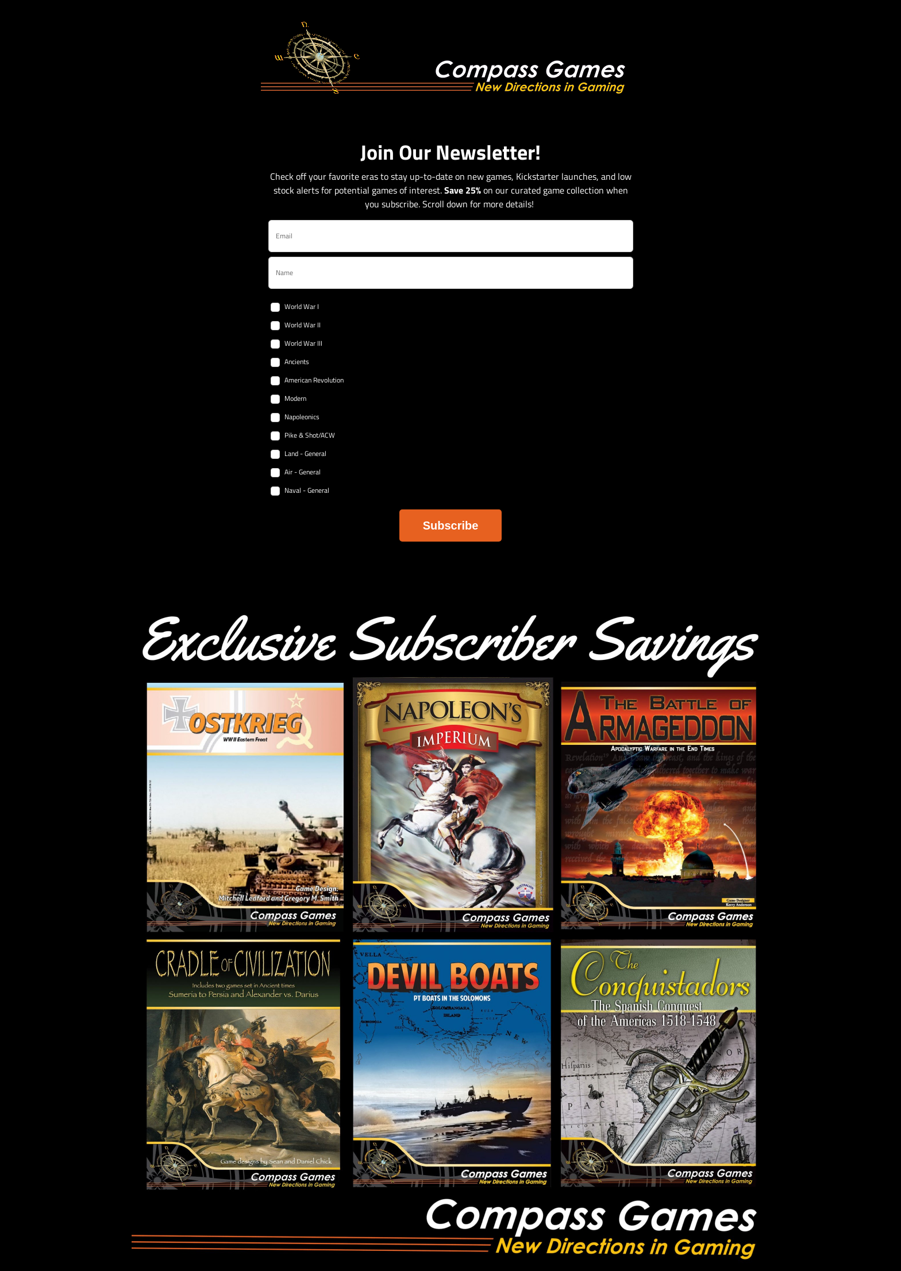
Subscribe (451, 525)
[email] (450, 236)
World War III (303, 343)
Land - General (305, 453)
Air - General (302, 471)
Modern (295, 398)
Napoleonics (301, 416)
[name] (450, 273)
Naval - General (306, 490)
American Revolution (314, 379)
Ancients (296, 361)
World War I (301, 306)
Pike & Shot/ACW (309, 435)
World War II (302, 324)
